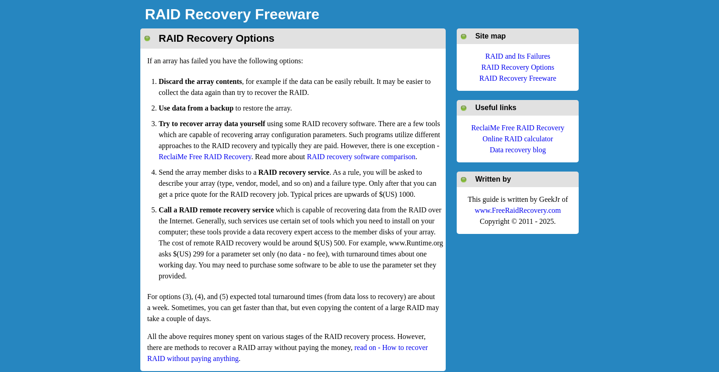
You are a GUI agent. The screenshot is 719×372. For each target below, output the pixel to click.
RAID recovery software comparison (361, 157)
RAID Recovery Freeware (232, 14)
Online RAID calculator (517, 139)
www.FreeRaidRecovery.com (518, 210)
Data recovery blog (518, 150)
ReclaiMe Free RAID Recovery (205, 157)
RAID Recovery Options (517, 67)
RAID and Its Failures (517, 56)
